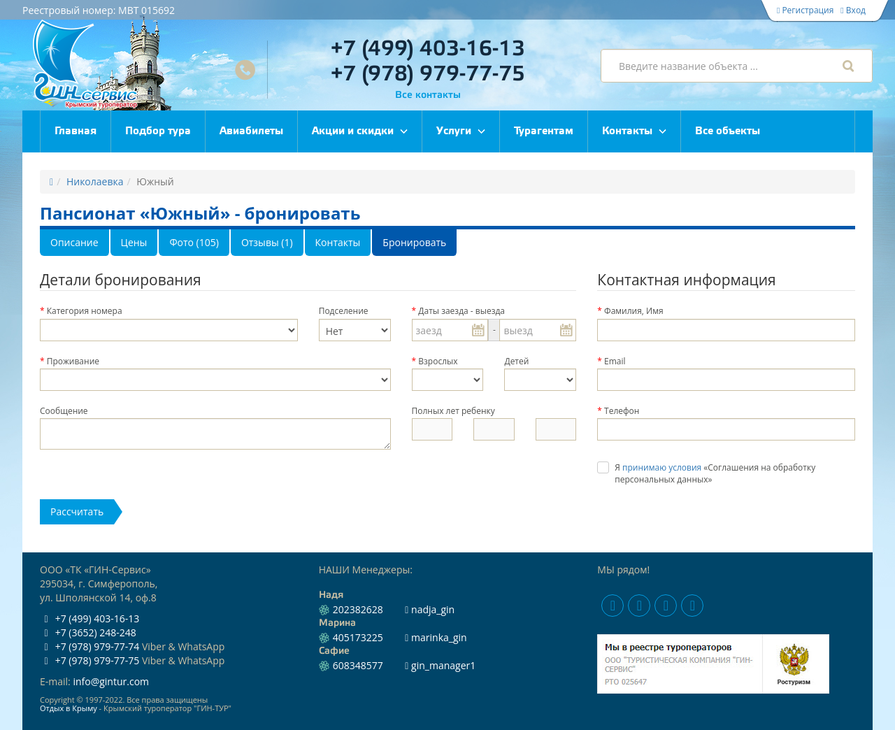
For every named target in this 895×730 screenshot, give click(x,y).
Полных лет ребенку (453, 411)
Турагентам (543, 131)
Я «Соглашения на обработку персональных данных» (715, 473)
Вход (853, 10)
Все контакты (428, 95)
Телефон (621, 411)
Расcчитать (76, 511)
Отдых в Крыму (68, 708)
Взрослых (437, 361)
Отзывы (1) (267, 242)
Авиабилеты (251, 131)
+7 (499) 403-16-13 (428, 49)
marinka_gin (435, 637)
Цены (134, 242)
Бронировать (414, 242)
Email (615, 361)
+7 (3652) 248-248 (88, 632)
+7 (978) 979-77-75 (428, 74)
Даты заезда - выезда (461, 311)
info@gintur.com (111, 681)
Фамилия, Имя (634, 311)
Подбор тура (158, 131)
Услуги (453, 131)
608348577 (358, 665)
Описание (74, 242)
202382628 (358, 609)
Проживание (73, 361)
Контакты (627, 131)
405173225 (358, 637)
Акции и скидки (353, 131)
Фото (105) (194, 242)
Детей (516, 361)
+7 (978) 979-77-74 (89, 646)
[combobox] (737, 66)
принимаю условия (661, 467)
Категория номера (84, 311)
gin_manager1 (440, 665)
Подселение (343, 311)
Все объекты (727, 131)
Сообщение (64, 411)
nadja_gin (429, 609)
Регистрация (805, 10)
